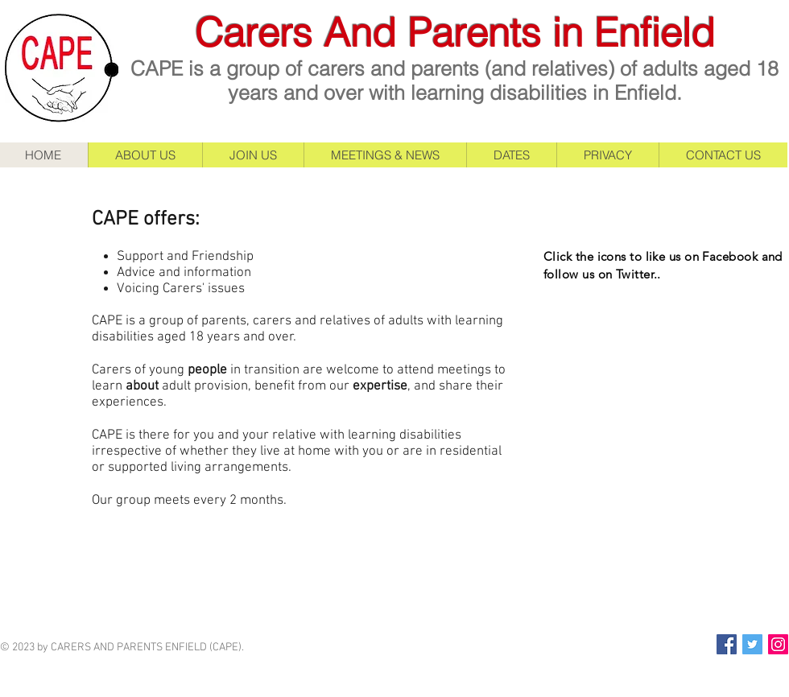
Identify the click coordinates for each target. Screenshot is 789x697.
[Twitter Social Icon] (752, 644)
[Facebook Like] (644, 344)
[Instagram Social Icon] (778, 644)
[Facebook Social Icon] (727, 644)
